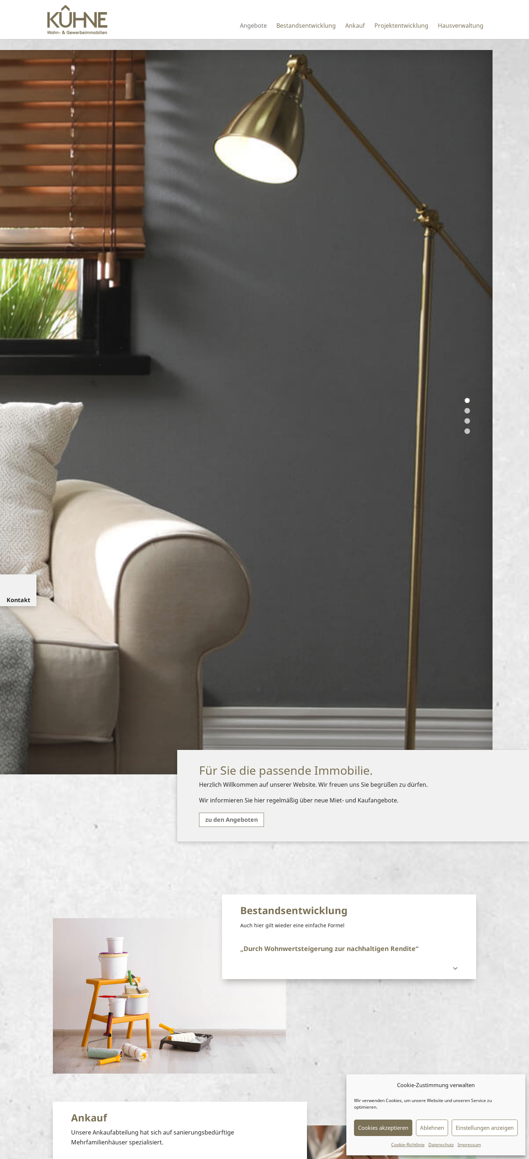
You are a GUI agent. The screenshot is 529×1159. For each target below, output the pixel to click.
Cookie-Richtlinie (408, 1144)
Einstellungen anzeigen (485, 1127)
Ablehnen (432, 1127)
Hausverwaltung (460, 26)
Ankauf (355, 26)
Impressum (469, 1144)
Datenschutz (441, 1144)
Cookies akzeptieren (383, 1127)
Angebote (253, 26)
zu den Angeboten (231, 820)
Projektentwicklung (401, 26)
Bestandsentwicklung (306, 26)
